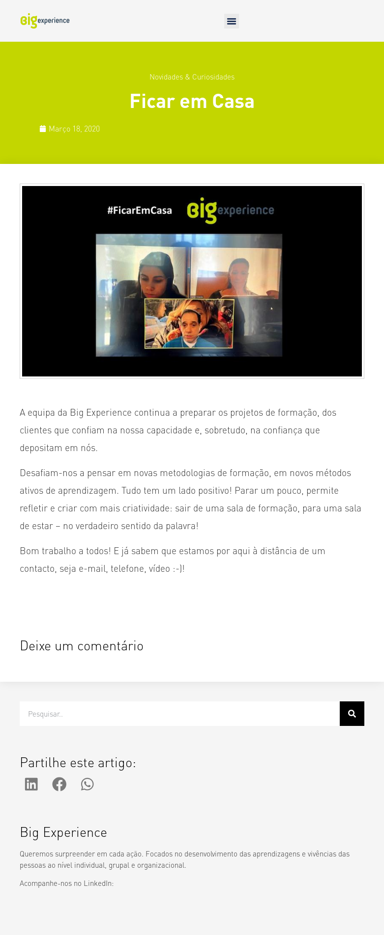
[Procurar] (352, 713)
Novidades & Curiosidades (192, 76)
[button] (231, 21)
